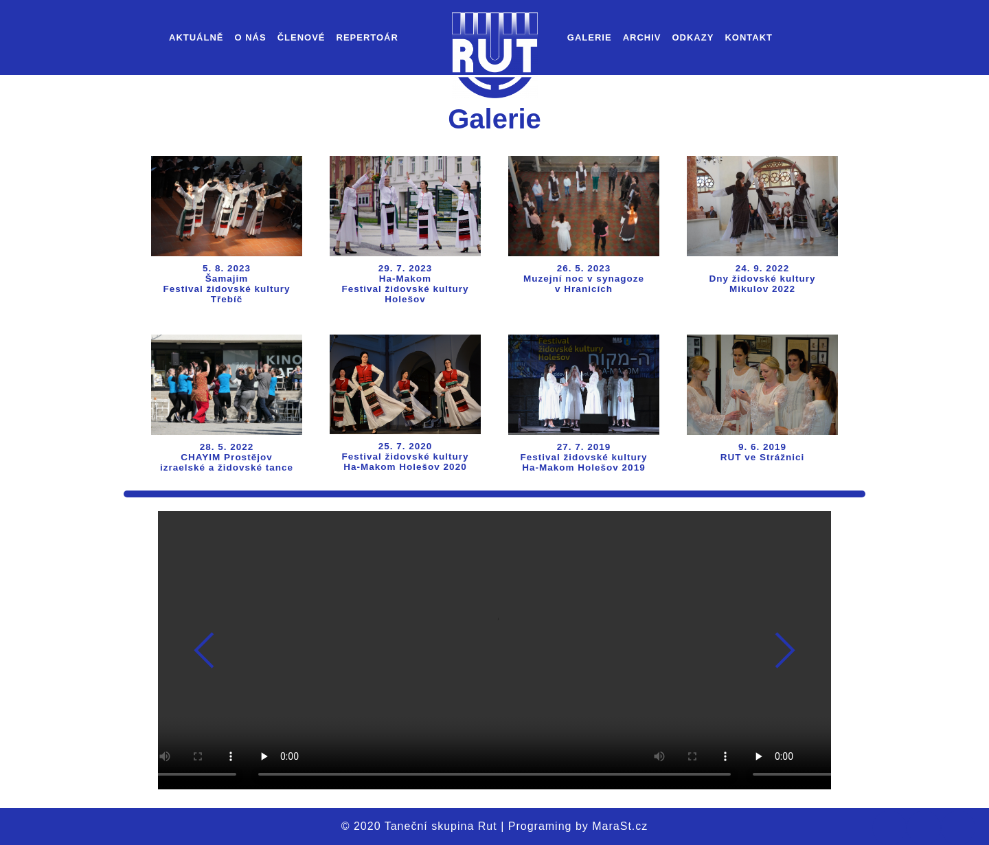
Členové (301, 37)
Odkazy (693, 37)
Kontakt (749, 37)
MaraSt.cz (620, 826)
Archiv (642, 37)
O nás (250, 37)
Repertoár (367, 37)
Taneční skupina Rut (441, 826)
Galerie (589, 37)
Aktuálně (196, 37)
